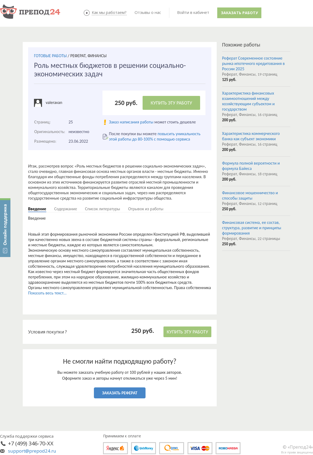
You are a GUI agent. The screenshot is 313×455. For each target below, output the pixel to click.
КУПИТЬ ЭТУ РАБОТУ (171, 103)
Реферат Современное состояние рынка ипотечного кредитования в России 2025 (253, 63)
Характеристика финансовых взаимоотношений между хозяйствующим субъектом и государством (248, 101)
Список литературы (102, 208)
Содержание (65, 208)
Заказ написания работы (131, 122)
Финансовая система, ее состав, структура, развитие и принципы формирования (251, 228)
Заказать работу (239, 12)
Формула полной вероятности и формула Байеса (251, 166)
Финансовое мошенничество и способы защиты (250, 195)
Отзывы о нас (148, 12)
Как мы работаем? (109, 12)
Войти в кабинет (193, 12)
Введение (37, 208)
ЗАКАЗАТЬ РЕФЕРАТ (120, 392)
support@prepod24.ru (32, 451)
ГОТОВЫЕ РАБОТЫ (50, 55)
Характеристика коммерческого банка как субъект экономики (251, 136)
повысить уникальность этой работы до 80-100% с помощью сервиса (154, 136)
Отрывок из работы (145, 208)
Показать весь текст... (47, 292)
